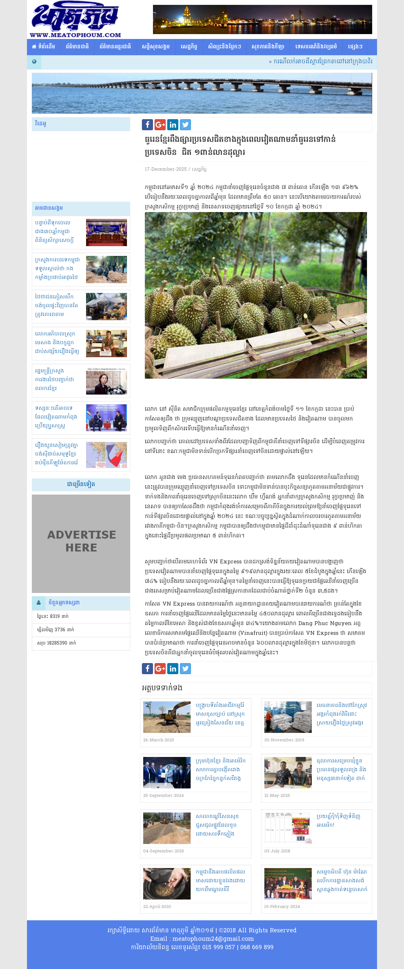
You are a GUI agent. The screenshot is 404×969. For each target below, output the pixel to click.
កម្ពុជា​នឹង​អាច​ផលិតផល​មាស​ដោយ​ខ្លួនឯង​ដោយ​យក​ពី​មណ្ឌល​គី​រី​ (220, 881)
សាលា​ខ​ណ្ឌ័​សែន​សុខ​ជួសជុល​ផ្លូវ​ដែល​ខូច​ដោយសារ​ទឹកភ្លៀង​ (217, 825)
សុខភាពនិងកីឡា (268, 47)
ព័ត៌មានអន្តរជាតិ (115, 47)
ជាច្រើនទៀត (81, 484)
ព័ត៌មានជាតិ (77, 47)
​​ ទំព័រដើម (43, 47)
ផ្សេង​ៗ (355, 47)
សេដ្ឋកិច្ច (189, 47)
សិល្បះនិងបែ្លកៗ (224, 47)
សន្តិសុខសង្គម (156, 47)
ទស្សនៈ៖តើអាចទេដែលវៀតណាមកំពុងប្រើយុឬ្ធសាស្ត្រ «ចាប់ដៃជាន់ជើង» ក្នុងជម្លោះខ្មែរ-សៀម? (58, 426)
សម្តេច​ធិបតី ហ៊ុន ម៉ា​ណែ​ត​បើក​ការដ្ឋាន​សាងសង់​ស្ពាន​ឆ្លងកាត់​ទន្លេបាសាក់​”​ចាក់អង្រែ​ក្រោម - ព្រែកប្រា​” (342, 889)
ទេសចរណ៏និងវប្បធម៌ (316, 47)
